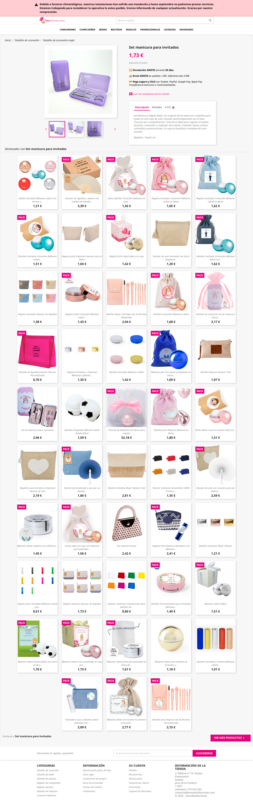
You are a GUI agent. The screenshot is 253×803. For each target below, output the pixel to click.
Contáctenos (89, 791)
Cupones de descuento (140, 791)
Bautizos (116, 29)
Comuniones (68, 29)
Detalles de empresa (47, 791)
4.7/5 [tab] (170, 107)
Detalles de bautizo (46, 778)
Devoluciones (135, 778)
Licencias (170, 29)
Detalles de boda (45, 774)
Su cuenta (137, 765)
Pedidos (133, 770)
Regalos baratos (45, 787)
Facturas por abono (139, 782)
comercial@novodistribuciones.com (195, 792)
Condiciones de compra (94, 778)
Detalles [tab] (157, 107)
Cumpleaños (87, 29)
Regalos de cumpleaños (49, 782)
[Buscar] (165, 20)
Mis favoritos (135, 774)
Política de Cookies (92, 787)
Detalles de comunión (48, 770)
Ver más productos (230, 738)
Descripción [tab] (142, 107)
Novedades (186, 29)
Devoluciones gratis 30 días (97, 770)
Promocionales (150, 29)
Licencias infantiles (46, 795)
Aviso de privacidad (93, 782)
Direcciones (134, 787)
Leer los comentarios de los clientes (149, 93)
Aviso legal (88, 774)
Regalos (131, 29)
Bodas (103, 29)
